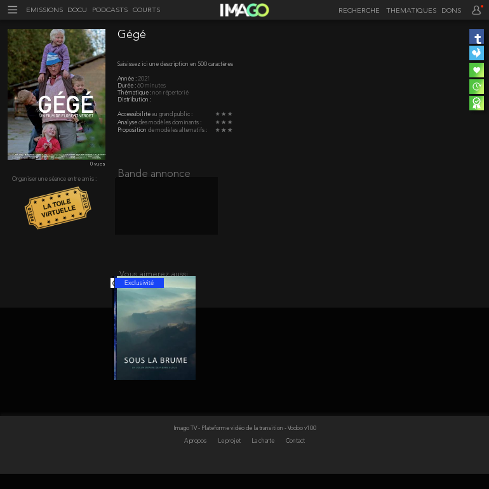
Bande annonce (154, 174)
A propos (196, 457)
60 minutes (151, 86)
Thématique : (134, 93)
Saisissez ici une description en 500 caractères (175, 64)
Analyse (127, 123)
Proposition (132, 130)
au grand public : (172, 114)
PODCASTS (110, 10)
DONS (451, 11)
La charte (263, 457)
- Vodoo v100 (300, 444)
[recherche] (357, 11)
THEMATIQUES (411, 11)
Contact (295, 457)
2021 (144, 79)
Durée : (127, 86)
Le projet (230, 457)
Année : (127, 79)
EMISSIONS (44, 10)
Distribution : (134, 100)
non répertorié (170, 93)
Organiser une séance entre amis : (54, 179)
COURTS (146, 10)
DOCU (77, 10)
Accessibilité (134, 114)
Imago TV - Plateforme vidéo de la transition (229, 444)
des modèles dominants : (169, 123)
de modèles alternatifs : (177, 130)
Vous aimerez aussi (153, 282)
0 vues (97, 164)
